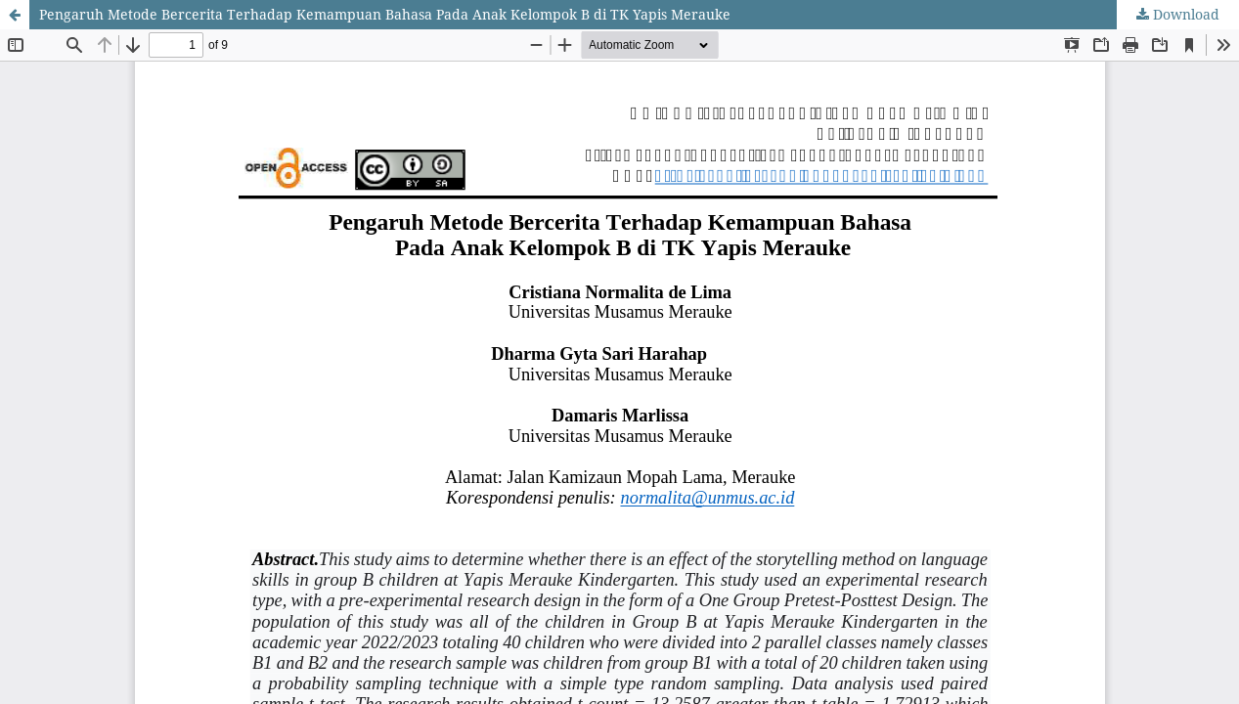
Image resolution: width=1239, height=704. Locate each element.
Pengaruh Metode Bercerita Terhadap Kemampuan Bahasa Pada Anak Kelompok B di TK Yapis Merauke (384, 14)
